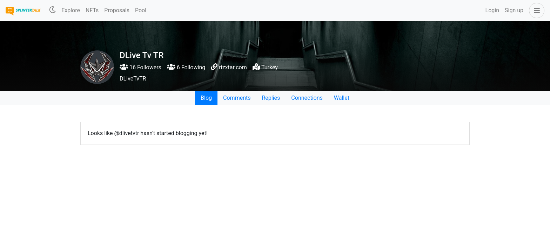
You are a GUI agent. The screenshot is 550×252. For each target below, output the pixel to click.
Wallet (341, 97)
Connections (306, 97)
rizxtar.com (233, 67)
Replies (271, 97)
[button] (535, 10)
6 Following (186, 67)
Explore (70, 10)
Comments (236, 97)
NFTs (92, 10)
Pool (140, 10)
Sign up (514, 10)
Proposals (116, 10)
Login (492, 10)
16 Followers (140, 67)
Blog (206, 97)
